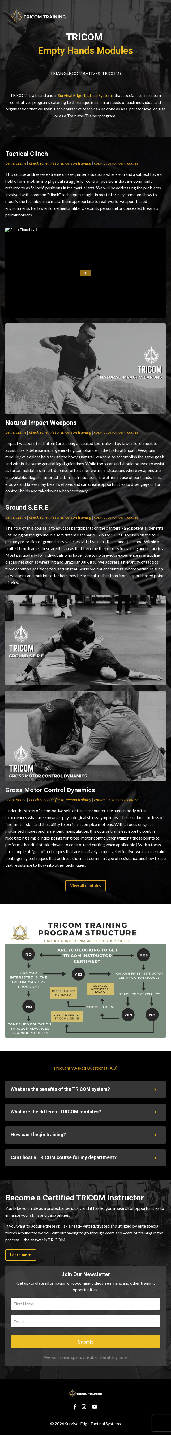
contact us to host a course (116, 162)
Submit (85, 1342)
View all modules (85, 885)
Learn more (20, 1255)
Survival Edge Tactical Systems (86, 95)
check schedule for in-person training (60, 162)
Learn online (15, 162)
